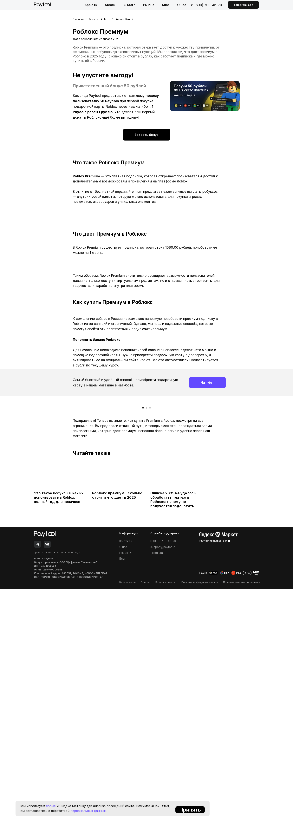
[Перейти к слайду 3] (150, 640)
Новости (125, 785)
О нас (181, 5)
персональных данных (88, 811)
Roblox (105, 19)
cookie (51, 806)
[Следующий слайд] (230, 605)
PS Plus (148, 5)
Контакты (125, 774)
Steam (110, 5)
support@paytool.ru (163, 779)
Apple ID (90, 5)
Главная (78, 19)
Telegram (156, 785)
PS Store (128, 5)
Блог (165, 5)
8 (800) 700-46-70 (206, 5)
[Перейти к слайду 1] (143, 640)
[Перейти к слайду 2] (146, 640)
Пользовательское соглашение (241, 814)
